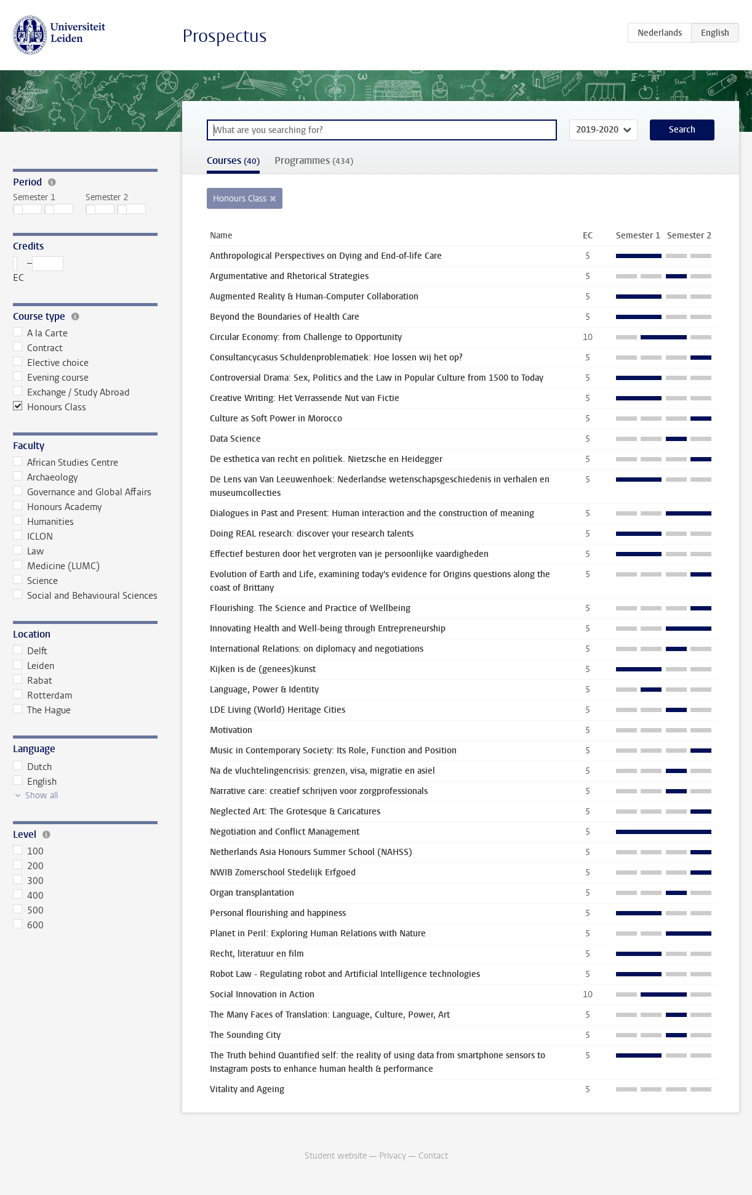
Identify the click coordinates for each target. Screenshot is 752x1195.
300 (28, 881)
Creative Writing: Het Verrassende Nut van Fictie (304, 398)
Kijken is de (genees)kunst (263, 669)
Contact (433, 1156)
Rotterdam (42, 695)
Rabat (32, 680)
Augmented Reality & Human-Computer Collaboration (314, 296)
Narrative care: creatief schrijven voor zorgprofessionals (319, 791)
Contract (38, 348)
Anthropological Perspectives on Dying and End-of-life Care (326, 256)
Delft (30, 651)
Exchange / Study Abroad (71, 392)
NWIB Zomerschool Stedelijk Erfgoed (283, 872)
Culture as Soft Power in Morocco (276, 418)
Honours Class (49, 407)
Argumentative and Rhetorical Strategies (289, 276)
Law (28, 551)
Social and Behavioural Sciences (85, 595)
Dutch (32, 767)
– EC (38, 270)
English (35, 782)
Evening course (51, 377)
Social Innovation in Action (262, 994)
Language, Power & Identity (264, 689)
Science (35, 581)
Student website (336, 1156)
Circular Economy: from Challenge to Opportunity (306, 337)
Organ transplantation (252, 893)
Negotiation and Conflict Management (284, 832)
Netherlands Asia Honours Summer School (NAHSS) (311, 852)
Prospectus (224, 36)
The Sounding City (245, 1035)
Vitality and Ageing (247, 1089)
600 (28, 925)
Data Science (235, 439)
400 (28, 895)
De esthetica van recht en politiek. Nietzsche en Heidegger (326, 459)
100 (28, 851)
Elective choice (51, 363)
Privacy (392, 1156)
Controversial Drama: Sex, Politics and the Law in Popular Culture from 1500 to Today (376, 378)
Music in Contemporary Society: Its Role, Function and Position (333, 750)
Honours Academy (57, 507)
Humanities (43, 522)
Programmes (313, 160)
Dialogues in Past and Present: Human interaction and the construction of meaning (372, 513)
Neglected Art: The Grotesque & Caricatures (295, 811)
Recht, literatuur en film (257, 954)
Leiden (33, 666)
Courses (233, 160)
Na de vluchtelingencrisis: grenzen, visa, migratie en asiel (322, 771)
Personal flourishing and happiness (278, 913)
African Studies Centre (65, 462)
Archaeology (45, 477)
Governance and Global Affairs (82, 492)
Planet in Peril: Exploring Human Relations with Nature (318, 933)
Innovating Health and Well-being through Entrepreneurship (328, 628)
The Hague (42, 710)
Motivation (231, 730)
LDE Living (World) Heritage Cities (277, 710)
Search (682, 130)
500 (28, 910)
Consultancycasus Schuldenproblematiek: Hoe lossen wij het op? (336, 357)
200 (28, 866)
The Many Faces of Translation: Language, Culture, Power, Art (330, 1015)
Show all (41, 795)
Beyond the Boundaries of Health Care (284, 317)
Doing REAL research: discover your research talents (312, 534)
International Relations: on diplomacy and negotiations (316, 649)
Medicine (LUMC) (56, 566)
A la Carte (40, 333)
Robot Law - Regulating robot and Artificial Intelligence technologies (345, 974)
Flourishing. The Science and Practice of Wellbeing (310, 608)
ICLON (33, 536)
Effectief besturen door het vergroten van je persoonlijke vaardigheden (349, 554)
